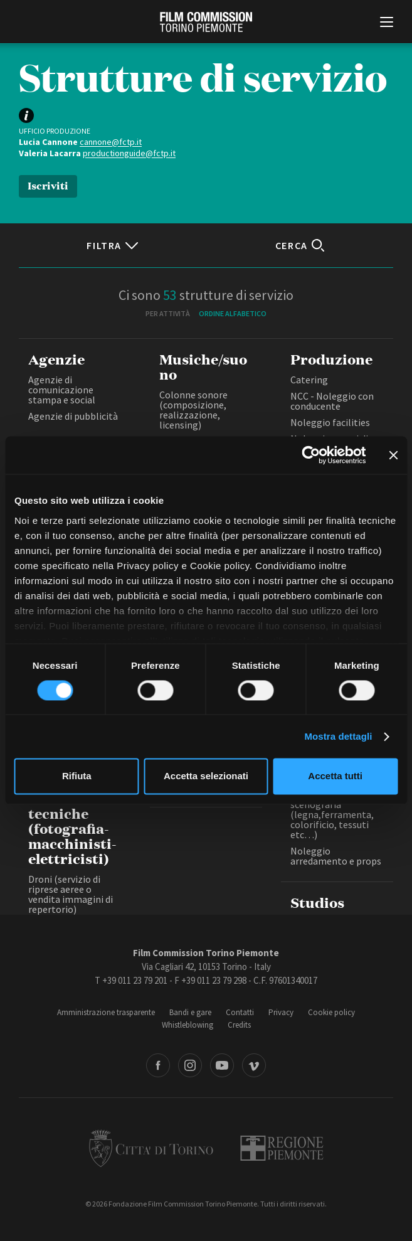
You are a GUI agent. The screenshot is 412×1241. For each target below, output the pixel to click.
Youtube (222, 1065)
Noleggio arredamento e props (335, 855)
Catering (309, 379)
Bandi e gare (190, 1012)
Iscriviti (48, 185)
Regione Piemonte (282, 1148)
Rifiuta (77, 776)
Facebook (158, 1065)
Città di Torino (151, 1148)
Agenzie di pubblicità (73, 416)
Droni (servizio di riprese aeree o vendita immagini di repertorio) (70, 894)
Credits (239, 1025)
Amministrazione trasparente (106, 1012)
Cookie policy (331, 1012)
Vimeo (254, 1065)
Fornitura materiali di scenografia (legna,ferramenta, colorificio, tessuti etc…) (336, 814)
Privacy (280, 1012)
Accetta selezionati (206, 776)
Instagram (190, 1065)
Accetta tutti (335, 776)
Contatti (240, 1012)
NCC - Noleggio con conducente (332, 401)
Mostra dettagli (338, 736)
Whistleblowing (187, 1025)
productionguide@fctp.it (129, 153)
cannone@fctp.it (111, 141)
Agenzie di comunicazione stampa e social (61, 389)
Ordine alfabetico (233, 313)
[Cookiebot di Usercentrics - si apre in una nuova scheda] (311, 454)
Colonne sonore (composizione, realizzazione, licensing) (193, 409)
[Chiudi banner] (393, 454)
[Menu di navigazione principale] (386, 23)
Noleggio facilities (330, 422)
